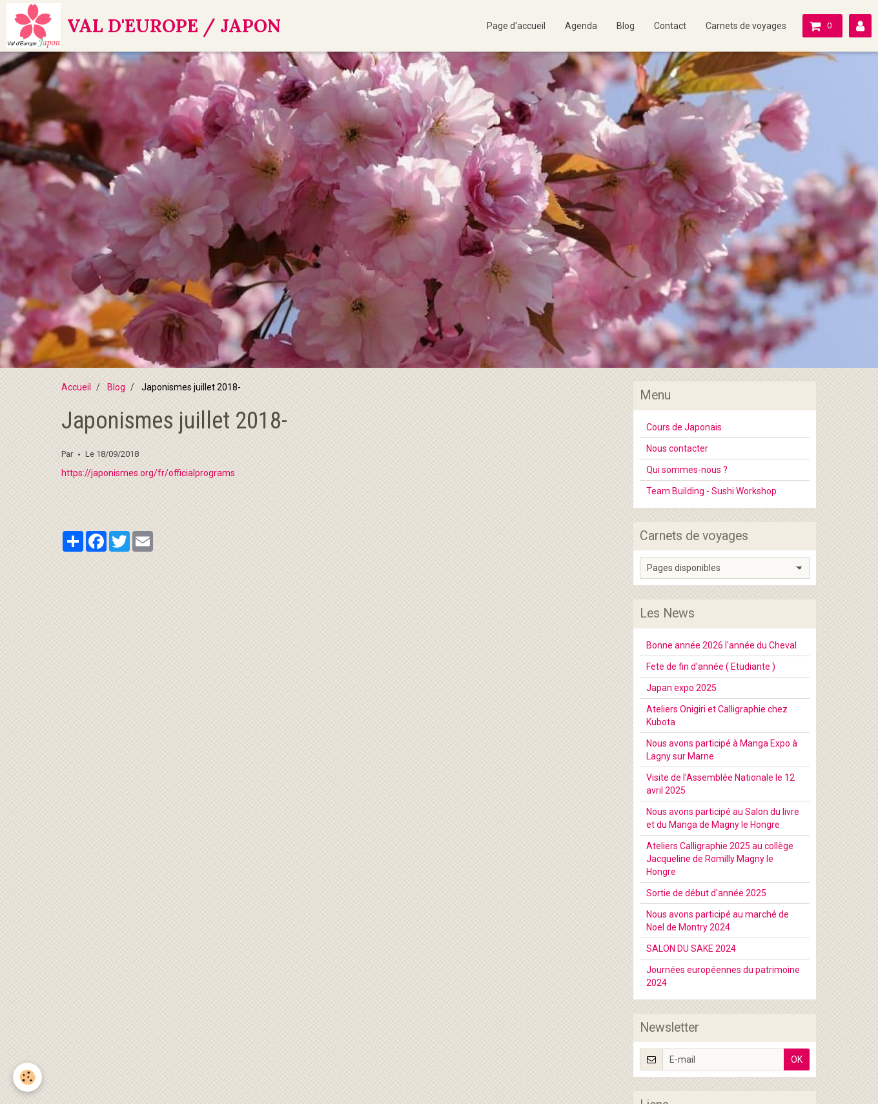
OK (796, 1059)
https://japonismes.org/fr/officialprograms (148, 473)
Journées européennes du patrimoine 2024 (723, 976)
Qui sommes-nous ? (687, 470)
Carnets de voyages (746, 26)
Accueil (76, 387)
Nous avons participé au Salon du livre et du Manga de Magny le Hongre (722, 818)
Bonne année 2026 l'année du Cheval (721, 645)
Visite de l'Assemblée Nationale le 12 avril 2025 (720, 784)
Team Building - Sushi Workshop (711, 491)
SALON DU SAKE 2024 (691, 948)
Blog (626, 26)
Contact (670, 26)
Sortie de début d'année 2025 (706, 893)
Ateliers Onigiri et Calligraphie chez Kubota (717, 715)
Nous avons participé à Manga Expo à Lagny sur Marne (721, 749)
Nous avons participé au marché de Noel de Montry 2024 (717, 920)
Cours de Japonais (684, 427)
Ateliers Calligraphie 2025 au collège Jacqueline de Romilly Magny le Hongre (719, 859)
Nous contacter (677, 448)
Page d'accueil (516, 26)
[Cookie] (27, 1077)
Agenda (581, 26)
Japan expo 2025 (681, 688)
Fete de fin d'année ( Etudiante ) (710, 666)
